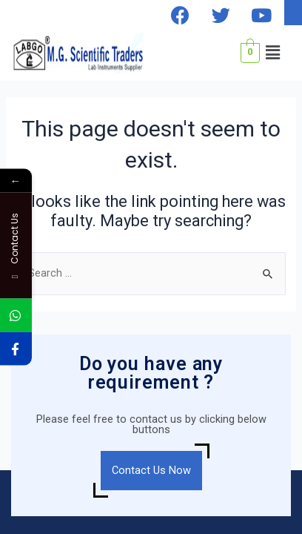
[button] (273, 53)
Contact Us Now (151, 470)
